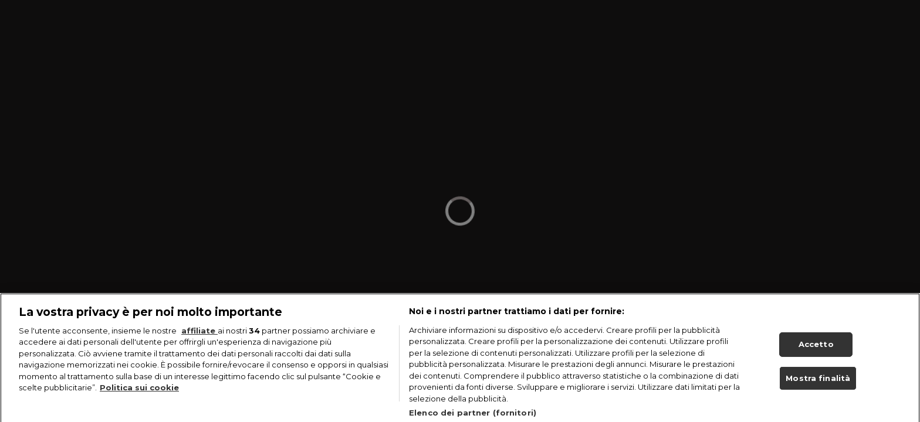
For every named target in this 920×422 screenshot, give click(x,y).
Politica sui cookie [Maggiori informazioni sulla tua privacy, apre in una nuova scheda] (139, 392)
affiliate (199, 335)
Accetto (816, 348)
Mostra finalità (818, 382)
